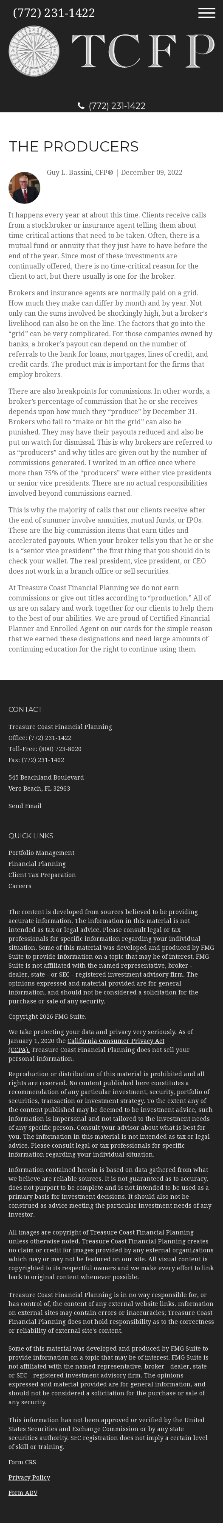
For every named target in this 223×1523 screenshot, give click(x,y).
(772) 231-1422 (112, 106)
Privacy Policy (29, 1477)
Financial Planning (37, 863)
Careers (19, 886)
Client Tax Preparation (42, 875)
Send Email (25, 806)
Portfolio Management (41, 852)
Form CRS (22, 1462)
